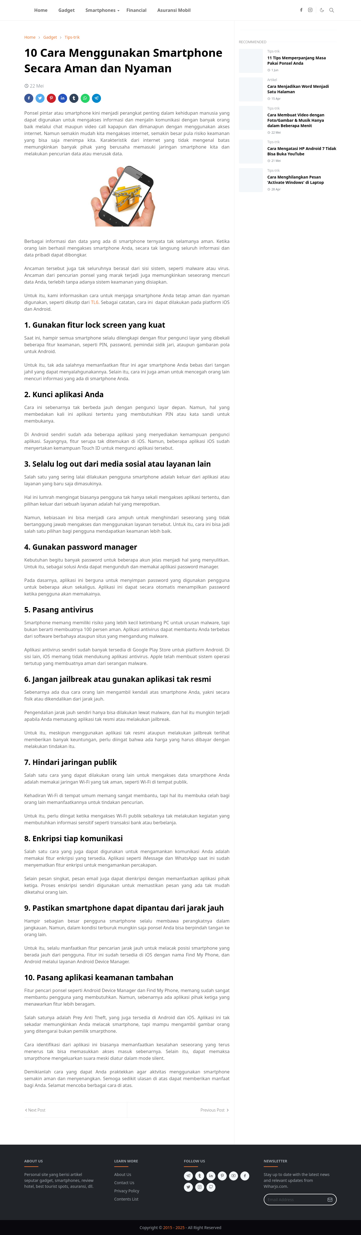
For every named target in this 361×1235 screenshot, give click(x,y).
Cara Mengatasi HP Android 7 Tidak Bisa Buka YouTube (301, 151)
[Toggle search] (332, 10)
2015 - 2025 (174, 1227)
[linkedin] (210, 1175)
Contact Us (124, 1182)
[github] (210, 1187)
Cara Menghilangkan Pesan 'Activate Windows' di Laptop (295, 179)
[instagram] (310, 10)
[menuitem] (41, 10)
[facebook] (301, 10)
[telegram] (188, 1175)
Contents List (126, 1199)
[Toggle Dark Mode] (322, 10)
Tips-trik (273, 51)
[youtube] (233, 1175)
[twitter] (188, 1187)
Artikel (272, 79)
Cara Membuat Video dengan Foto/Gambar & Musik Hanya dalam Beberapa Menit (295, 120)
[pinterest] (222, 1175)
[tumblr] (199, 1175)
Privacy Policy (126, 1190)
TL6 (94, 302)
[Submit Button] (330, 1199)
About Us (122, 1174)
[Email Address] (294, 1199)
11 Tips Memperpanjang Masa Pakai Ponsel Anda (296, 60)
